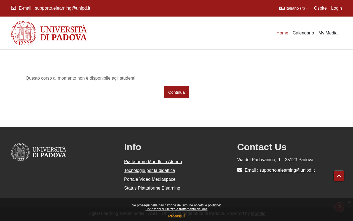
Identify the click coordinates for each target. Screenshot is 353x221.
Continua (176, 92)
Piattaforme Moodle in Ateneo (153, 161)
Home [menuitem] (282, 33)
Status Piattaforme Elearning (152, 188)
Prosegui (176, 216)
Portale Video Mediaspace (150, 179)
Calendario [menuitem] (303, 33)
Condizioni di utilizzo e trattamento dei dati (177, 209)
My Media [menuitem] (328, 33)
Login (336, 8)
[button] (294, 8)
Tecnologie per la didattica (149, 170)
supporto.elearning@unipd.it (62, 8)
